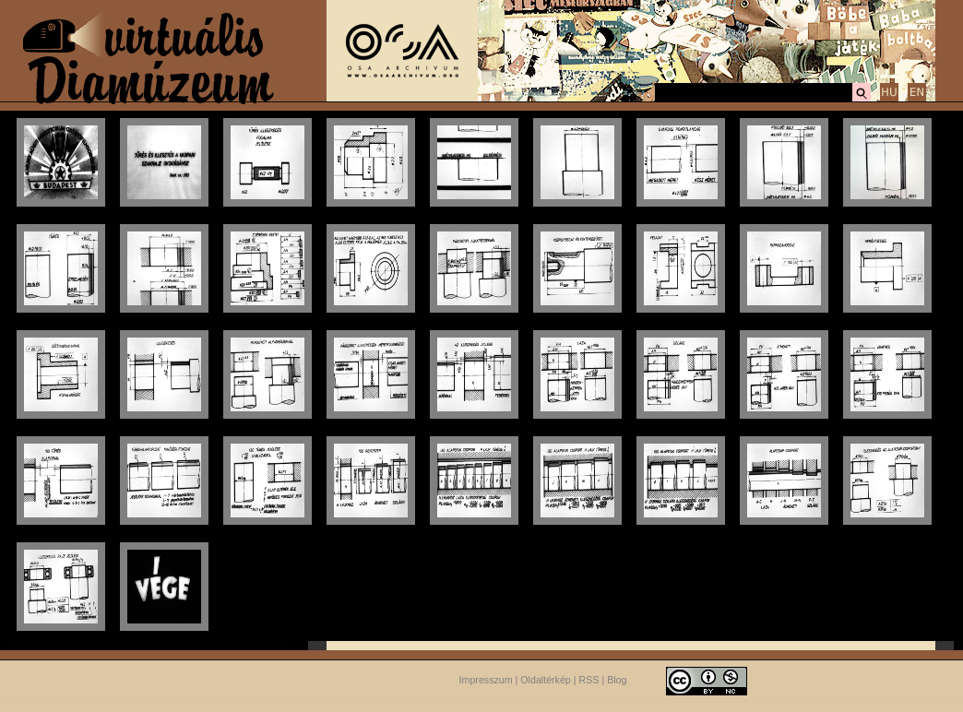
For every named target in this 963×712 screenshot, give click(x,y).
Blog (616, 679)
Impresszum (486, 679)
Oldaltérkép (545, 679)
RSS (589, 679)
